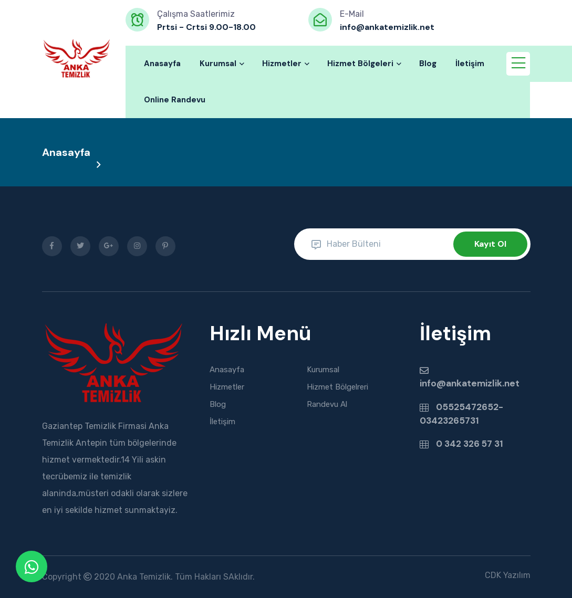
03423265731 (449, 419)
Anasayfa (162, 63)
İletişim (469, 63)
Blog (427, 63)
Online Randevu (174, 100)
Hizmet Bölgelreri (337, 387)
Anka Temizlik (144, 577)
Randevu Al (327, 404)
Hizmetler (285, 63)
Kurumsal (221, 63)
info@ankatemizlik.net (468, 383)
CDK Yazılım (508, 575)
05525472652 (466, 406)
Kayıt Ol (490, 243)
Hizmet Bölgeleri (363, 63)
